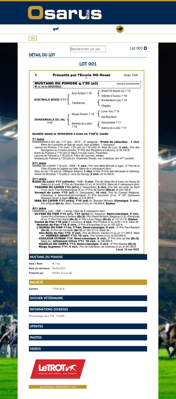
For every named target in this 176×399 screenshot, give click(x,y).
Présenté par (36, 273)
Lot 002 (138, 48)
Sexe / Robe (35, 263)
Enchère (33, 288)
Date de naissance (39, 268)
